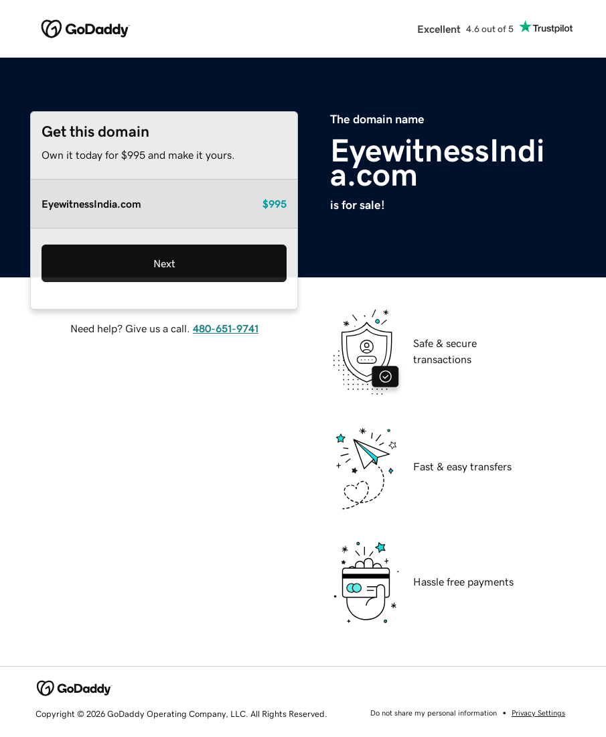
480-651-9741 (225, 328)
